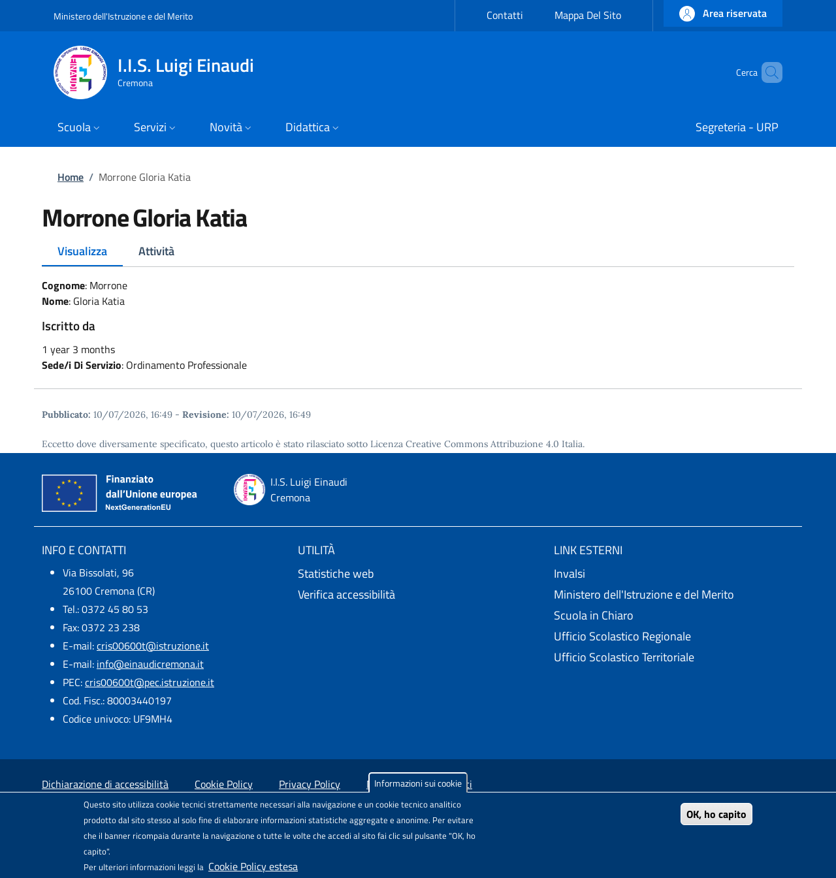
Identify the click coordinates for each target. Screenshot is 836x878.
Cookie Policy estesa (253, 866)
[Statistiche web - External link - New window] (418, 573)
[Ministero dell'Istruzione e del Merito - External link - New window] (674, 594)
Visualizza (82, 251)
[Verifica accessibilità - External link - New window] (418, 594)
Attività (156, 251)
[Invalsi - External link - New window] (674, 573)
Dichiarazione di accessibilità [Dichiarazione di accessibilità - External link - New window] (105, 784)
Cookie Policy (224, 784)
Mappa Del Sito (588, 15)
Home (70, 177)
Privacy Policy (309, 784)
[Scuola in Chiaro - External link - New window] (674, 615)
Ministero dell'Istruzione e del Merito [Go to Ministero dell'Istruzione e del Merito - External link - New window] (123, 16)
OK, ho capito (716, 814)
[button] (723, 13)
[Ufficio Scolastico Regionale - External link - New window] (674, 636)
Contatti (505, 15)
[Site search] (766, 72)
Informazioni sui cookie (418, 783)
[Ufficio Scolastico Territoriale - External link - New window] (674, 657)
